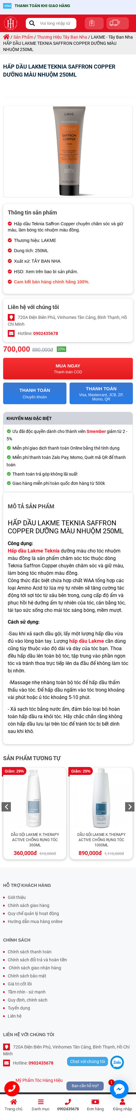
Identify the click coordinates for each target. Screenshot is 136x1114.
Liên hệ (14, 1016)
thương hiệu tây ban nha (62, 37)
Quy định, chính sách (28, 1000)
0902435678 (68, 1105)
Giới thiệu (17, 897)
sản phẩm (23, 37)
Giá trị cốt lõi (20, 983)
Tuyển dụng (19, 1008)
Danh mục (41, 1105)
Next (129, 806)
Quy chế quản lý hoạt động (33, 913)
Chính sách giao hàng (28, 905)
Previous (6, 806)
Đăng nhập (122, 1105)
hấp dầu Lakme (86, 641)
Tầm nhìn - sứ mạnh (27, 991)
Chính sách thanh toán (30, 951)
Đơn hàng (95, 1105)
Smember (96, 431)
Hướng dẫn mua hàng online (35, 921)
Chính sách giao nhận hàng (34, 967)
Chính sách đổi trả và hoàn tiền (37, 959)
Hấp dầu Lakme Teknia (34, 551)
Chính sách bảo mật (27, 975)
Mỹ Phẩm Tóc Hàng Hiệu (39, 1080)
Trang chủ (13, 1105)
